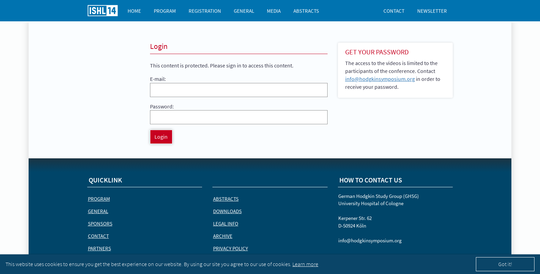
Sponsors (100, 223)
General (244, 11)
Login (161, 136)
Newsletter (432, 11)
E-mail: (158, 78)
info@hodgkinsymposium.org (380, 78)
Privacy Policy (230, 248)
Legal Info (225, 223)
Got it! (505, 264)
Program (165, 11)
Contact (393, 11)
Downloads (227, 211)
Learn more (305, 264)
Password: (162, 106)
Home (134, 11)
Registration (205, 11)
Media (274, 11)
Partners (99, 248)
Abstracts (306, 11)
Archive (222, 236)
